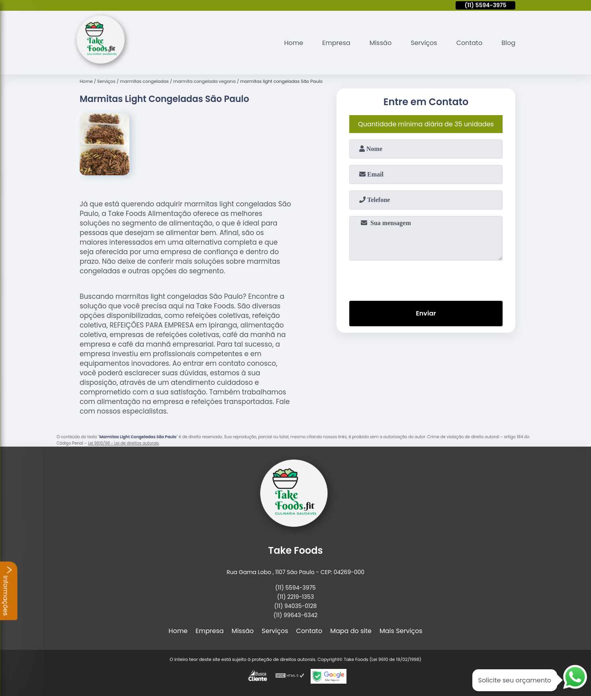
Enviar (426, 313)
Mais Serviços (401, 630)
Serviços (424, 42)
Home (293, 42)
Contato (469, 42)
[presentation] (426, 278)
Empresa (336, 42)
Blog (508, 42)
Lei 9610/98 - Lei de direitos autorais (123, 443)
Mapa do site (351, 630)
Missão (380, 42)
